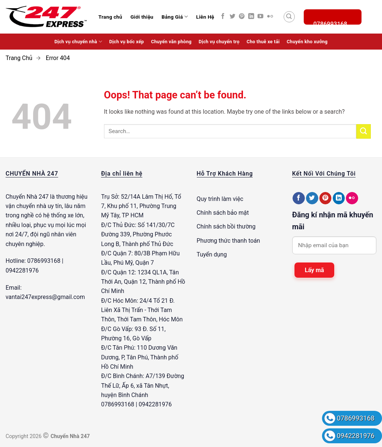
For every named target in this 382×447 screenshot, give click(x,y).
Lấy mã (314, 270)
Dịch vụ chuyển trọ (219, 41)
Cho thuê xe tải (263, 41)
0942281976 (356, 436)
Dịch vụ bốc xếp (126, 41)
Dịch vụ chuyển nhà (78, 41)
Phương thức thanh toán (228, 240)
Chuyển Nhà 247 (27, 196)
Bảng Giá (174, 16)
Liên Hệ (205, 17)
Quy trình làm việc (220, 198)
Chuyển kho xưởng (307, 41)
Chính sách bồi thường (226, 226)
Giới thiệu (142, 17)
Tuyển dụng (212, 254)
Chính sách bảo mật (223, 212)
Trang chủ (110, 17)
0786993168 (356, 418)
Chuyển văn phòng (171, 41)
